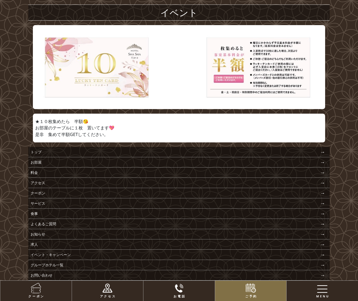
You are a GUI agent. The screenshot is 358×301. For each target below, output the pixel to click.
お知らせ (38, 234)
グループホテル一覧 (47, 264)
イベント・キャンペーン (51, 254)
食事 (34, 213)
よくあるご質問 (43, 223)
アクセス (38, 182)
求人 (34, 244)
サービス (38, 203)
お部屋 (36, 162)
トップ (36, 151)
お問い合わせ (42, 275)
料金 (34, 172)
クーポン (38, 193)
